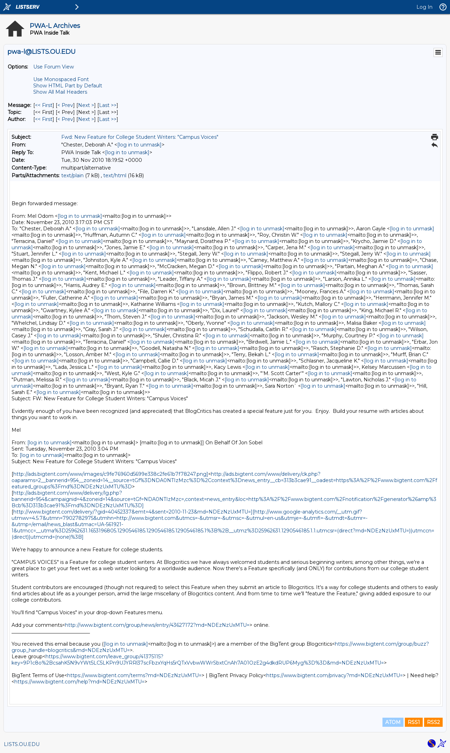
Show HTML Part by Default (67, 86)
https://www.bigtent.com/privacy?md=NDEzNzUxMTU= (334, 675)
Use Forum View (53, 67)
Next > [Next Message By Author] (86, 119)
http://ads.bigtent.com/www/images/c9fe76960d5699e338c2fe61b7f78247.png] (110, 474)
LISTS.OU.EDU (22, 744)
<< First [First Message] (43, 105)
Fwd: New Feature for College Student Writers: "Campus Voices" (139, 137)
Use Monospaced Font (61, 79)
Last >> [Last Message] (108, 105)
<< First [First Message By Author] (43, 119)
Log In (424, 7)
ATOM (393, 722)
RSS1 (414, 722)
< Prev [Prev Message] (65, 105)
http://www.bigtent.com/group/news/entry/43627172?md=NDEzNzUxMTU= (157, 625)
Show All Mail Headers (60, 92)
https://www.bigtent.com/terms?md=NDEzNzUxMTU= (134, 675)
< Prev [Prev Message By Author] (65, 119)
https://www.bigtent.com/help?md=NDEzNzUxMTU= (79, 682)
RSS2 (433, 722)
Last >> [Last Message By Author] (108, 119)
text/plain (72, 175)
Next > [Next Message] (86, 105)
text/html (114, 175)
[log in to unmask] (139, 145)
